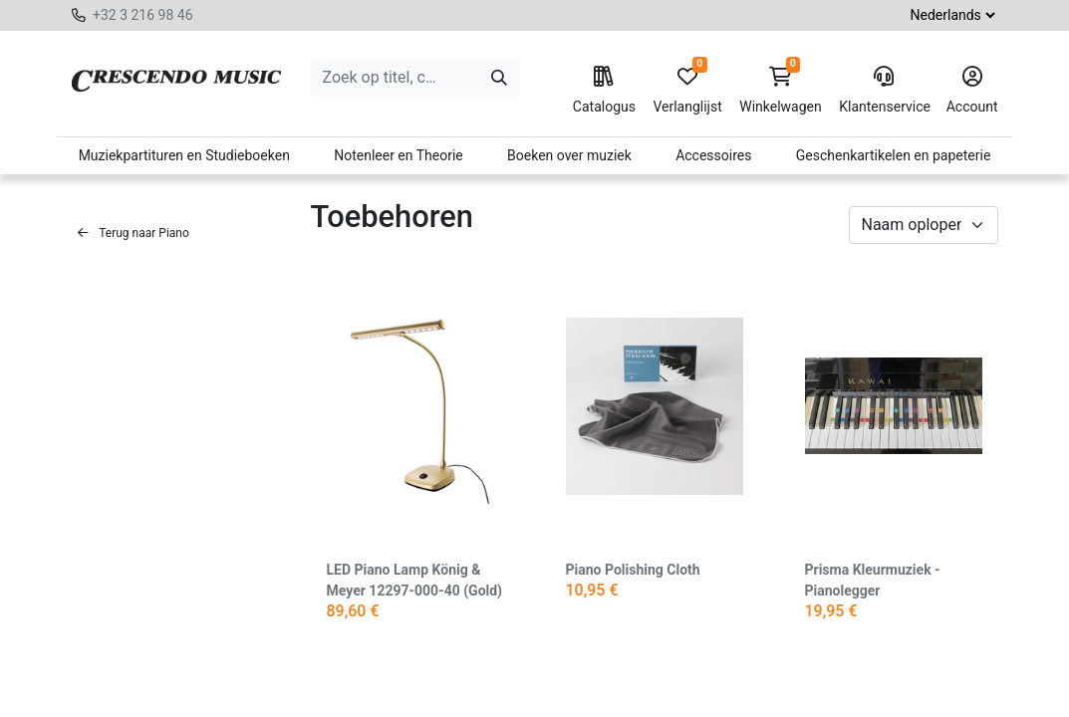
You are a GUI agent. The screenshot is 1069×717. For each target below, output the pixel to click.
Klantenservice (884, 91)
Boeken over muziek (569, 155)
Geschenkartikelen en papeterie (893, 155)
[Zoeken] (499, 78)
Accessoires (713, 155)
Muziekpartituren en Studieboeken (184, 155)
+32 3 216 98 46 (143, 15)
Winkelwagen (780, 91)
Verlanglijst (687, 91)
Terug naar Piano (133, 233)
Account (972, 91)
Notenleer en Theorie (398, 155)
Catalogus (604, 91)
